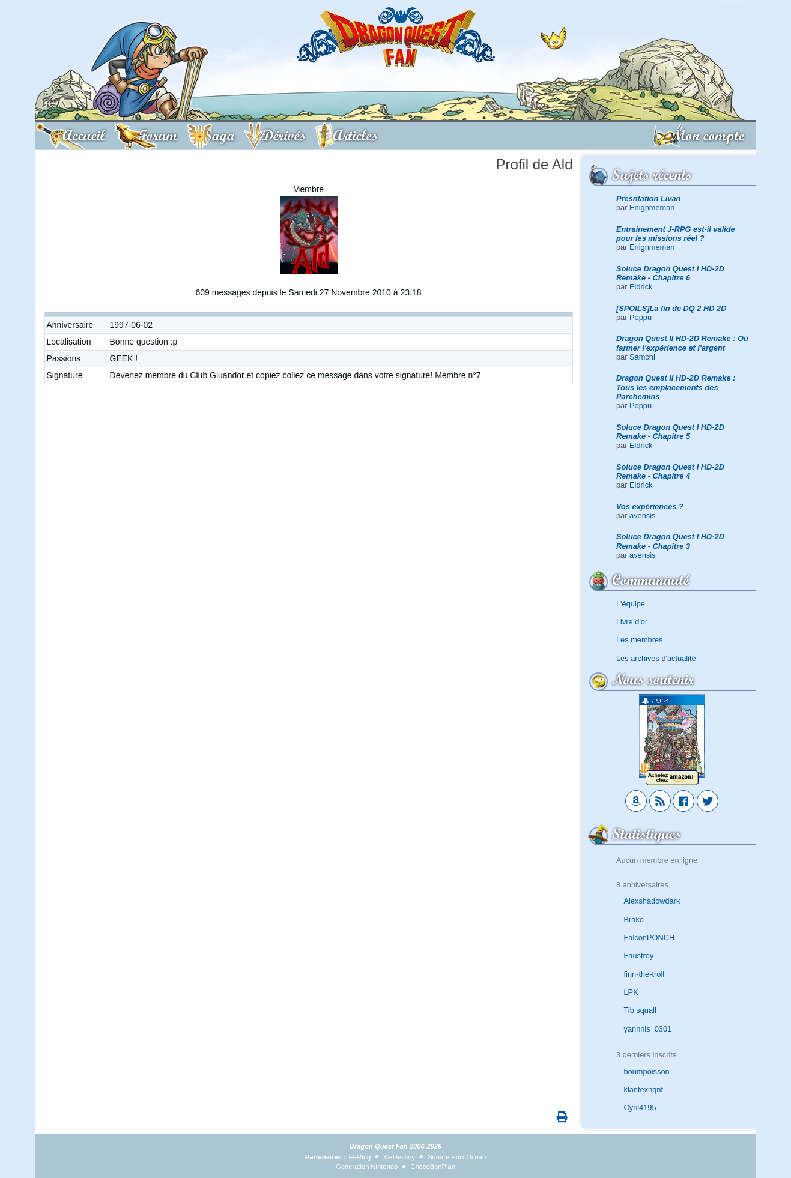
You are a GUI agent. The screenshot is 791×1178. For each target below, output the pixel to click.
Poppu (640, 317)
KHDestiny (399, 1157)
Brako (634, 919)
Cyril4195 (640, 1107)
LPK (631, 992)
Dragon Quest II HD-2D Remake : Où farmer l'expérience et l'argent (682, 343)
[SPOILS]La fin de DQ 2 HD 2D (671, 308)
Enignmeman (651, 207)
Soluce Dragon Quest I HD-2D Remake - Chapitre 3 (670, 541)
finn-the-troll (644, 974)
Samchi (642, 356)
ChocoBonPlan (432, 1166)
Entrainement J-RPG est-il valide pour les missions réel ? (675, 234)
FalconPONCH (649, 937)
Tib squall (640, 1010)
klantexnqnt (643, 1089)
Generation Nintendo (367, 1166)
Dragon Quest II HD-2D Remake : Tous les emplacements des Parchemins (675, 387)
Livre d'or (631, 621)
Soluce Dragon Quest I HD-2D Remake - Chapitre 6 (670, 273)
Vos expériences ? (649, 506)
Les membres (639, 639)
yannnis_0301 (648, 1028)
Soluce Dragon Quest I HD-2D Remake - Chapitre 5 (670, 432)
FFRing (360, 1157)
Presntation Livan (648, 198)
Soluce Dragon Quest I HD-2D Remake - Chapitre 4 (670, 471)
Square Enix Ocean (457, 1157)
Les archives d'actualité (656, 658)
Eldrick (640, 286)
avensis (642, 515)
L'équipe (630, 603)
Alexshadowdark (652, 900)
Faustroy (639, 955)
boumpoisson (647, 1071)
